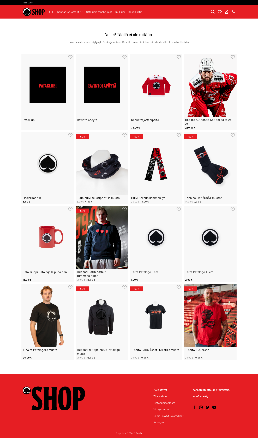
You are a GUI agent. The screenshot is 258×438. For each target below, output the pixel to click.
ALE (51, 11)
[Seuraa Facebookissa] (194, 408)
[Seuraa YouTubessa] (214, 408)
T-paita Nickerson (197, 350)
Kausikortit (135, 11)
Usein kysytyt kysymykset (168, 415)
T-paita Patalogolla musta (40, 350)
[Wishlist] (220, 12)
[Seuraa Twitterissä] (207, 408)
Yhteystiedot (161, 409)
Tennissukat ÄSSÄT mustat (203, 198)
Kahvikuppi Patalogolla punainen (45, 272)
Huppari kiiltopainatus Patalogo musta (98, 351)
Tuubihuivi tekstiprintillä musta (98, 198)
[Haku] (212, 12)
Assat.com (28, 2)
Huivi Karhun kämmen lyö (148, 198)
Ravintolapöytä (87, 120)
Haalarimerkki (32, 198)
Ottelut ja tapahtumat (99, 11)
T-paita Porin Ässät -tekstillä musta (155, 350)
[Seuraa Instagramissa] (201, 408)
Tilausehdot (160, 396)
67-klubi (120, 11)
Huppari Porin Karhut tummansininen (91, 274)
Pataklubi (29, 120)
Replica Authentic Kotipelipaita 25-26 (209, 121)
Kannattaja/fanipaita (145, 120)
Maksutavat (160, 389)
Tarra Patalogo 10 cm (199, 272)
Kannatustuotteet (70, 11)
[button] (226, 12)
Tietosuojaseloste (164, 402)
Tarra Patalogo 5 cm (144, 272)
